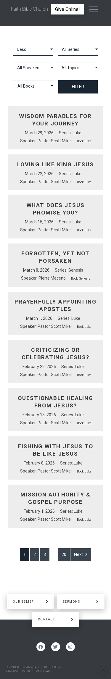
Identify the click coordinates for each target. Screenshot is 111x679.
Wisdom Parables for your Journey (55, 120)
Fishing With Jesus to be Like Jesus (56, 450)
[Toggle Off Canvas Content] (93, 9)
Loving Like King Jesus (55, 164)
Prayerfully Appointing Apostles (55, 305)
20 (64, 554)
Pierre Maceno (52, 278)
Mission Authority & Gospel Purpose (55, 498)
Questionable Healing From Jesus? (55, 402)
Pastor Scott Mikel (55, 140)
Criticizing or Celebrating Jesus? (55, 353)
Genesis (75, 270)
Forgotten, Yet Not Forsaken (55, 257)
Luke (77, 132)
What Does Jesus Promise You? (56, 209)
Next (81, 554)
